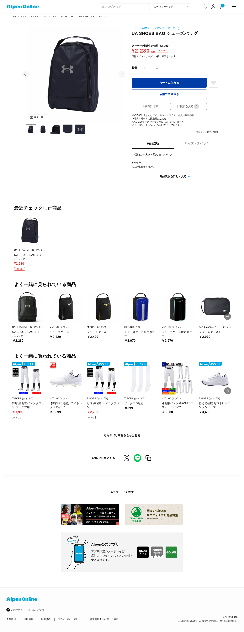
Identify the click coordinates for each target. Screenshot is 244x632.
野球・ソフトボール (29, 16)
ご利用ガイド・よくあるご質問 (27, 610)
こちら (162, 118)
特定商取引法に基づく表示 (104, 619)
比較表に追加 (150, 106)
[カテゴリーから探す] (171, 6)
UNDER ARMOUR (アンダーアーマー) (155, 28)
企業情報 (11, 619)
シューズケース (68, 16)
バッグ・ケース (49, 16)
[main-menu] (234, 6)
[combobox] (125, 6)
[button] (25, 74)
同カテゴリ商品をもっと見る (121, 435)
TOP (14, 16)
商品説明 (153, 143)
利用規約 (45, 619)
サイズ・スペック (197, 143)
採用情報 (28, 619)
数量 (134, 67)
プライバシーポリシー (70, 619)
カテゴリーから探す (122, 492)
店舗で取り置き (169, 94)
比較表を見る (188, 106)
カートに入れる (169, 82)
